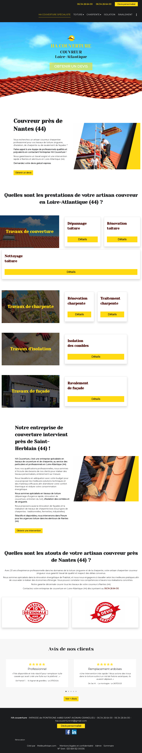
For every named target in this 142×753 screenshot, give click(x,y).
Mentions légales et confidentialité (76, 746)
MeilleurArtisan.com (46, 746)
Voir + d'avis (71, 699)
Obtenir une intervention (29, 530)
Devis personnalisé (126, 4)
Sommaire (109, 746)
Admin (98, 746)
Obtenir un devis (23, 172)
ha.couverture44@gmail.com (71, 720)
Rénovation (20, 740)
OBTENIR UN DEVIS (71, 66)
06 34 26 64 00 (104, 717)
